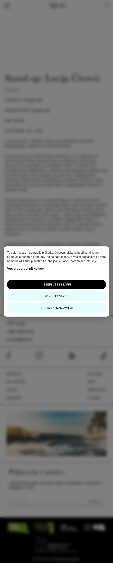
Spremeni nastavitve (57, 307)
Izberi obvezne (57, 296)
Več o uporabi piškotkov (25, 268)
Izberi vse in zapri (57, 284)
